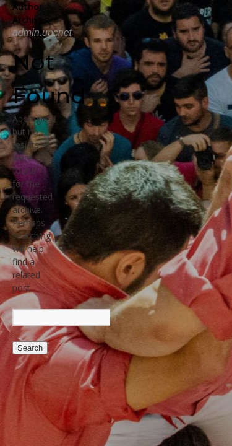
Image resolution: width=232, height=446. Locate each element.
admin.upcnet (42, 32)
